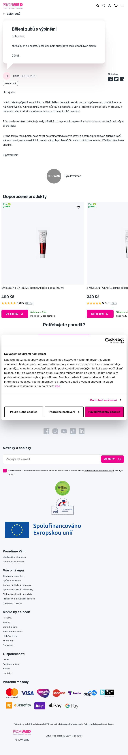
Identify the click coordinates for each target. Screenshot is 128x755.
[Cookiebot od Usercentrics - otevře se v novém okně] (108, 340)
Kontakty (7, 673)
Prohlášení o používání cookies (19, 598)
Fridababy (8, 640)
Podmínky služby (91, 724)
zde (57, 385)
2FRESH (78, 736)
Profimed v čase (11, 664)
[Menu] (122, 6)
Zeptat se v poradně (13, 561)
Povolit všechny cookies (104, 411)
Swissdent (8, 645)
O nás (6, 659)
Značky (6, 622)
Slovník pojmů (10, 627)
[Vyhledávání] (98, 6)
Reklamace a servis (12, 631)
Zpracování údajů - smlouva (17, 585)
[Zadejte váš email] (53, 459)
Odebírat (112, 459)
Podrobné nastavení (103, 400)
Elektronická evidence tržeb (17, 594)
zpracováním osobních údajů (99, 470)
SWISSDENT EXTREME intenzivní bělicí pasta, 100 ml (32, 288)
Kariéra (6, 668)
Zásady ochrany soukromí (71, 724)
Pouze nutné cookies (23, 411)
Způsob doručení (12, 580)
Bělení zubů (11, 13)
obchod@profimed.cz (14, 557)
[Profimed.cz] (13, 5)
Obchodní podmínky (13, 576)
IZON (68, 736)
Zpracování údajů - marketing (18, 589)
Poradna (7, 617)
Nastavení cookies (12, 603)
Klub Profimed (10, 636)
